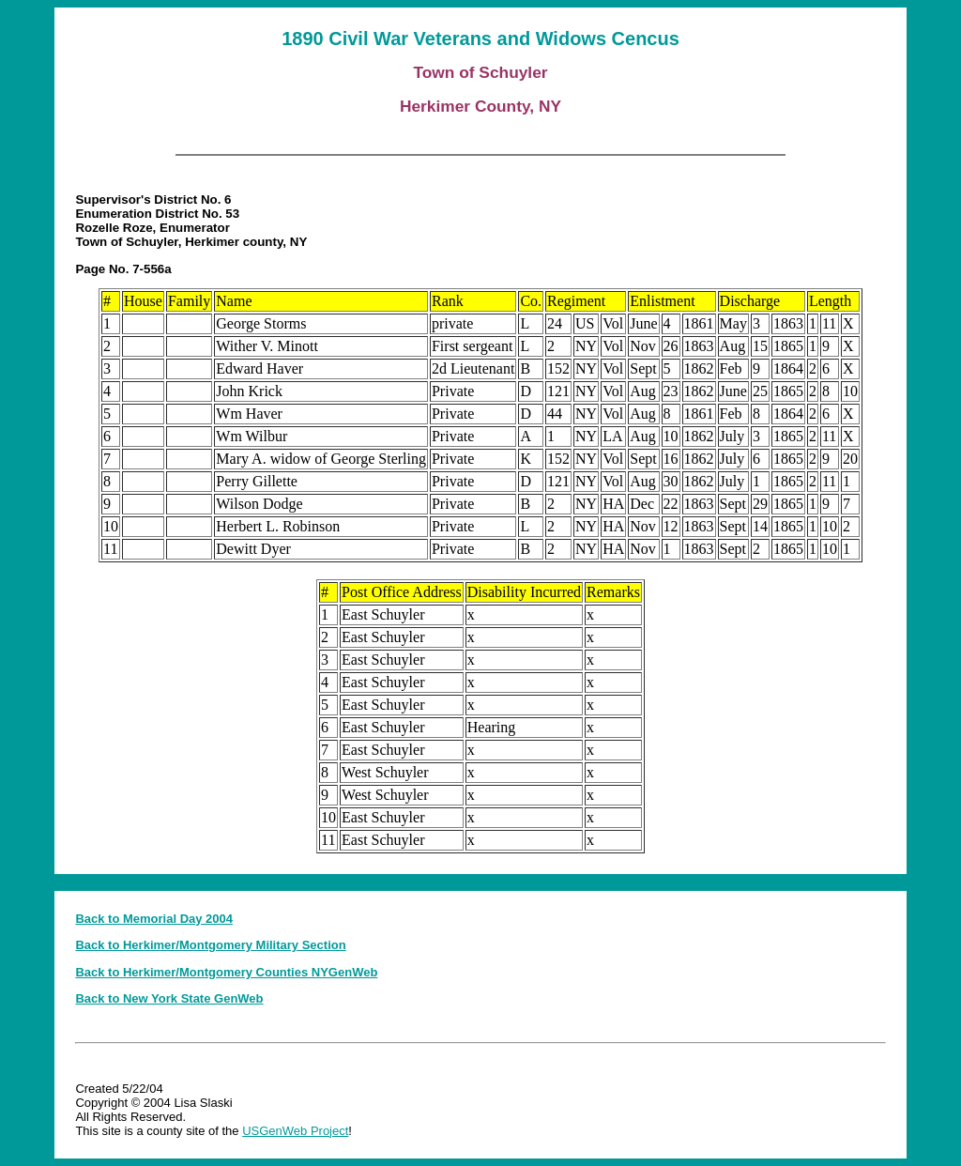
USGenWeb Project (295, 1131)
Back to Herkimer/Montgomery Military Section (210, 945)
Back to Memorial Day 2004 (154, 919)
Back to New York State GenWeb (169, 998)
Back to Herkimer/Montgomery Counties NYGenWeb (226, 972)
